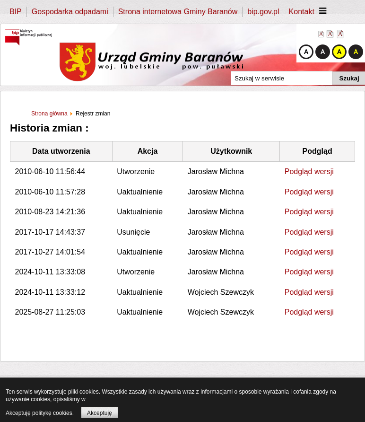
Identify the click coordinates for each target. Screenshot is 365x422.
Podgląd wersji (309, 171)
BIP (15, 12)
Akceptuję (99, 413)
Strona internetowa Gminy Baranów (178, 12)
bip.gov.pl (263, 12)
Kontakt (301, 12)
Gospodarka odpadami (70, 12)
